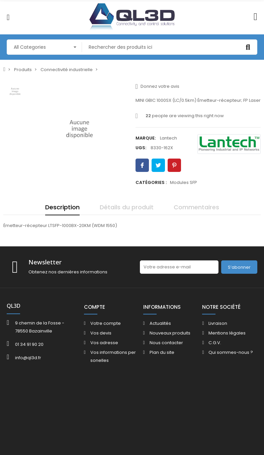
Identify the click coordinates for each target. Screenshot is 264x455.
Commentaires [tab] (196, 207)
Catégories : (151, 182)
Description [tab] (62, 207)
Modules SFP (183, 182)
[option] (79, 129)
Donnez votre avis (157, 86)
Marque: (146, 138)
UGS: (141, 148)
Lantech (168, 138)
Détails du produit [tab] (127, 207)
